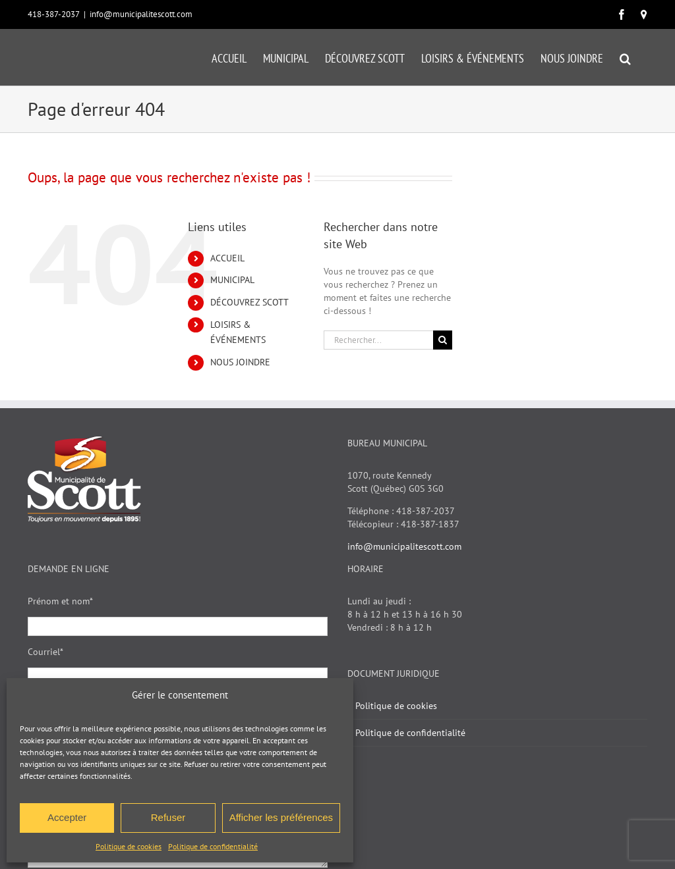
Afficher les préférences (281, 817)
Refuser (168, 817)
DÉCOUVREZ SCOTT (249, 302)
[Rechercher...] (378, 340)
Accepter (66, 817)
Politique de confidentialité (213, 846)
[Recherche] (442, 340)
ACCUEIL (227, 258)
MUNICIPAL (232, 280)
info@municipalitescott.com (141, 14)
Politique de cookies (128, 846)
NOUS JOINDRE (240, 362)
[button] (625, 57)
